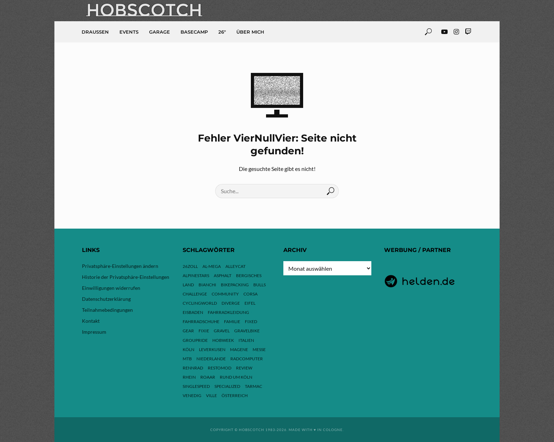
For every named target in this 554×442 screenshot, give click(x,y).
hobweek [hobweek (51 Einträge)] (223, 340)
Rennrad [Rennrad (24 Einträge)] (193, 368)
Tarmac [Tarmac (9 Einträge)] (253, 386)
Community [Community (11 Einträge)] (225, 294)
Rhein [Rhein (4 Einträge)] (189, 377)
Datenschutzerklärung (106, 299)
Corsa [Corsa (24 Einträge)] (250, 294)
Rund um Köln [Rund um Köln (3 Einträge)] (236, 377)
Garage (159, 32)
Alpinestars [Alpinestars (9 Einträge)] (196, 275)
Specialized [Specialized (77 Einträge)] (227, 386)
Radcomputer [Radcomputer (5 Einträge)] (246, 358)
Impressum (94, 332)
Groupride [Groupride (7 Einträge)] (195, 340)
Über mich (250, 32)
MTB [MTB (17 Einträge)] (187, 358)
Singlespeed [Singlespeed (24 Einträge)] (196, 386)
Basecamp (194, 32)
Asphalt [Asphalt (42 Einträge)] (222, 275)
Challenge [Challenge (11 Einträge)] (195, 294)
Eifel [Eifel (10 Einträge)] (249, 303)
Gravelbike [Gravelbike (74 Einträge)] (247, 330)
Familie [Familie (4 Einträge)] (232, 321)
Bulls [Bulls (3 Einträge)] (259, 284)
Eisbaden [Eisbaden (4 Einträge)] (193, 312)
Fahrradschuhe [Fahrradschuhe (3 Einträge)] (201, 321)
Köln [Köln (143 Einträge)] (188, 349)
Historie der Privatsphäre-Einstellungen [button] (125, 277)
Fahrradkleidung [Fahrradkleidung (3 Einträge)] (228, 312)
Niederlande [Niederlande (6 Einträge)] (211, 358)
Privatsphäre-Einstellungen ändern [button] (120, 266)
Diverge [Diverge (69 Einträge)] (231, 303)
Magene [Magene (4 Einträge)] (239, 349)
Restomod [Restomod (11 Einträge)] (219, 368)
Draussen (95, 32)
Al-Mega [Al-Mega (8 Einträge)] (211, 266)
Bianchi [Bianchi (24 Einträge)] (207, 284)
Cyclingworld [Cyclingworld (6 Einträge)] (200, 303)
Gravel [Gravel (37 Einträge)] (222, 330)
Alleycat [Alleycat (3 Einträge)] (235, 266)
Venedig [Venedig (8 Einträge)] (192, 395)
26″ (222, 32)
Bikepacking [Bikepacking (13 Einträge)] (235, 284)
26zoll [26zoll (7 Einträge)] (190, 266)
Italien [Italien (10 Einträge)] (246, 340)
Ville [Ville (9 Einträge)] (211, 395)
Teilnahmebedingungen (107, 310)
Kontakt (91, 321)
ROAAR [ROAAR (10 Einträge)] (207, 377)
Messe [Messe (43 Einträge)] (259, 349)
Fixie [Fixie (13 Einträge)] (204, 330)
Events (128, 32)
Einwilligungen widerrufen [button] (111, 288)
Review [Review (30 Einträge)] (244, 368)
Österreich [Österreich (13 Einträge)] (235, 395)
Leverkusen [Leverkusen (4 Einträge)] (212, 349)
